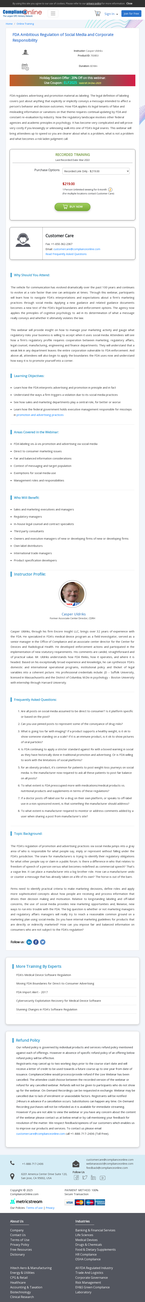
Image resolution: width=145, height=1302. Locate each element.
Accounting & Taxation (26, 1287)
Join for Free (131, 13)
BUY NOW (72, 207)
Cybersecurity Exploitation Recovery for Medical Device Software (58, 1001)
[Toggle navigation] (53, 13)
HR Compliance (86, 1254)
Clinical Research (22, 1297)
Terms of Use (19, 1240)
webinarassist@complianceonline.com (109, 1164)
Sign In (111, 14)
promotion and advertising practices (40, 415)
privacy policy (93, 3)
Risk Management (88, 1282)
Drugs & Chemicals (88, 1245)
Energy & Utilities (22, 1273)
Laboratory (83, 1292)
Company (17, 1230)
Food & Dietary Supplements (95, 1250)
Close (129, 3)
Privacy (50, 1208)
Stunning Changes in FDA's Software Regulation (46, 1009)
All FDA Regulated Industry (94, 1268)
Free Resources (21, 1250)
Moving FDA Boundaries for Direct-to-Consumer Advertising (55, 983)
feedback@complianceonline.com (107, 1168)
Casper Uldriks (94, 50)
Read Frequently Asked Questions (66, 254)
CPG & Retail (19, 1278)
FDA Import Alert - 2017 (32, 992)
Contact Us (18, 1235)
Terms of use (34, 1208)
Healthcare (18, 1282)
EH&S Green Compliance (92, 1287)
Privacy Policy (19, 1245)
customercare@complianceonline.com (76, 249)
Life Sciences (84, 1235)
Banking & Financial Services (95, 1230)
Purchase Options (47, 170)
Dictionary (17, 1254)
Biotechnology (20, 1292)
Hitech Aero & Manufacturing (31, 1268)
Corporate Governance (91, 1278)
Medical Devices (86, 1240)
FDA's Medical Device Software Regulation (43, 975)
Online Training (25, 23)
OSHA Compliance (88, 1259)
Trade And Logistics (89, 1273)
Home (9, 23)
